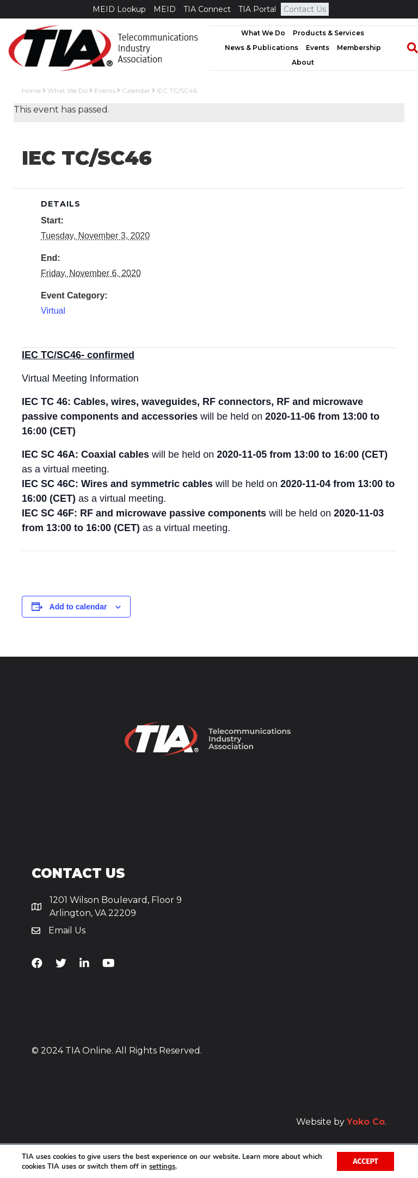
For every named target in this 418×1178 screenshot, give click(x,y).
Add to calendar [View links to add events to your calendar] (78, 606)
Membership (359, 47)
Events (317, 47)
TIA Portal (257, 9)
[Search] (407, 47)
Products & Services (328, 33)
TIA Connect (207, 9)
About (303, 62)
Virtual (53, 310)
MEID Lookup (119, 9)
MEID (164, 9)
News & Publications (261, 47)
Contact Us (305, 9)
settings (184, 1166)
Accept (365, 1160)
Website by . (341, 1122)
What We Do (263, 33)
